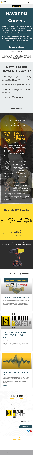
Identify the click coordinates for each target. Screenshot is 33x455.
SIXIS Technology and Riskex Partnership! (16, 297)
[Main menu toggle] (30, 2)
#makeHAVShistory (16, 108)
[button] (16, 6)
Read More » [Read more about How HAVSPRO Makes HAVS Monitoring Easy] (5, 385)
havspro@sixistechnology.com (19, 40)
